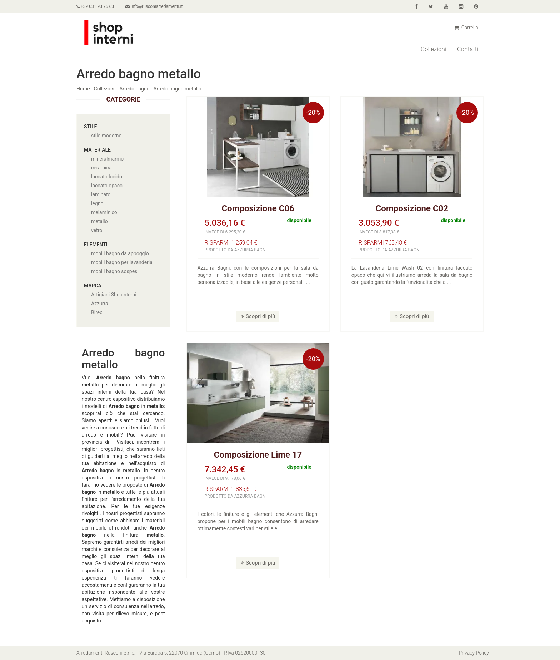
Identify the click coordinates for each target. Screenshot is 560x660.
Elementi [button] (96, 244)
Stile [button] (90, 126)
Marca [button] (92, 286)
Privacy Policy (474, 653)
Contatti (467, 49)
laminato (100, 194)
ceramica (101, 168)
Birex (96, 312)
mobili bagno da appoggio (120, 253)
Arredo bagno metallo (177, 89)
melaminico (104, 212)
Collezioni (433, 49)
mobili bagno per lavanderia (121, 262)
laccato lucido (106, 176)
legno (97, 203)
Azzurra (99, 303)
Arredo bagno (134, 89)
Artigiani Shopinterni (113, 294)
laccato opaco (106, 185)
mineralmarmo (107, 159)
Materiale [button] (97, 150)
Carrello (466, 27)
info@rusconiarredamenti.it (153, 6)
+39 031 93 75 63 (95, 6)
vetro (96, 230)
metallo (99, 221)
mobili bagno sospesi (115, 271)
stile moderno (106, 135)
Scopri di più (258, 316)
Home (83, 89)
